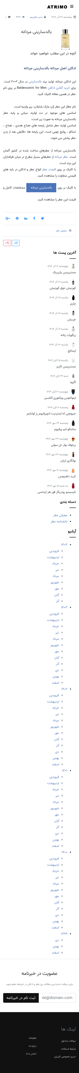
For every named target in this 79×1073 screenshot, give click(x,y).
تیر (57, 569)
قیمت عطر (49, 169)
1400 (64, 852)
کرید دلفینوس (67, 476)
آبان (56, 594)
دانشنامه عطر (59, 521)
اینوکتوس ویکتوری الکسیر (60, 397)
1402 (64, 689)
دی (57, 670)
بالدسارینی (35, 81)
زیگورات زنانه (68, 335)
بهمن (56, 676)
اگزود (73, 382)
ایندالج (72, 350)
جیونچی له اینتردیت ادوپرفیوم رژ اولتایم (51, 413)
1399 (64, 933)
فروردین (54, 551)
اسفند (55, 682)
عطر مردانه (61, 156)
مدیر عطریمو (36, 17)
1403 (64, 607)
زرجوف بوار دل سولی (63, 444)
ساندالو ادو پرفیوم (65, 429)
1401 (64, 770)
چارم (73, 303)
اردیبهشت (53, 557)
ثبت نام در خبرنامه (21, 998)
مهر (57, 588)
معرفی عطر (60, 515)
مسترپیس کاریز (66, 366)
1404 (64, 544)
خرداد (55, 563)
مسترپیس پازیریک (64, 272)
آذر (57, 601)
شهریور (54, 582)
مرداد (56, 576)
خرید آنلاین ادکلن (59, 87)
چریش (71, 319)
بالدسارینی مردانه (36, 32)
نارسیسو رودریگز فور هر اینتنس (56, 492)
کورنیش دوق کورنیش (63, 288)
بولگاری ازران (68, 460)
